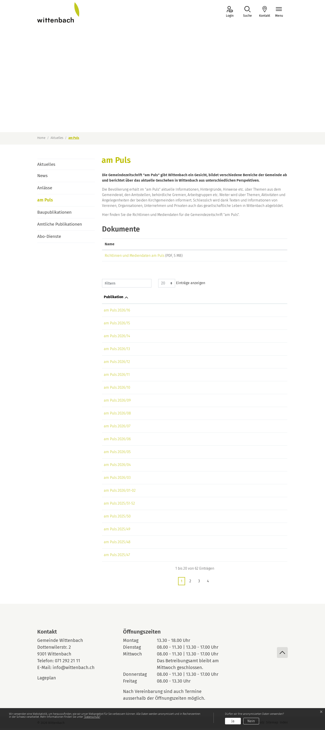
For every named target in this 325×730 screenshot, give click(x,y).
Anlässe (44, 187)
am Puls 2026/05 (117, 453)
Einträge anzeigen (181, 285)
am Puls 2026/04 (117, 466)
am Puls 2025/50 (117, 518)
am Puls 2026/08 (117, 415)
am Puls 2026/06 (117, 440)
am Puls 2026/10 (117, 389)
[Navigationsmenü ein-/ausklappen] (279, 12)
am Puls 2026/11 (117, 376)
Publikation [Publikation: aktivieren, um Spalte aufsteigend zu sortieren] (113, 298)
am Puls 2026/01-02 (120, 492)
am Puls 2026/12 (117, 363)
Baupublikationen (54, 212)
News (42, 175)
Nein (251, 721)
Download (267, 256)
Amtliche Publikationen (59, 224)
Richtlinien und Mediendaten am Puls (134, 255)
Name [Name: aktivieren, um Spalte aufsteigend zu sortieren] (109, 244)
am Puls (50, 201)
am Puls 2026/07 (117, 428)
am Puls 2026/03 (117, 479)
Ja (232, 721)
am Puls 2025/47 (117, 556)
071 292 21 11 (67, 662)
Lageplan (50, 679)
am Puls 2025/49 (117, 531)
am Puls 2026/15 (117, 325)
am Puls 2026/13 (117, 350)
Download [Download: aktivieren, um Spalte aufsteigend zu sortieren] (257, 244)
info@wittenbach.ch (74, 669)
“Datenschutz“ (92, 716)
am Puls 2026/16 (117, 312)
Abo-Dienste (49, 236)
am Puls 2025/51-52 (119, 505)
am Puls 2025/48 (117, 543)
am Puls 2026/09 (117, 402)
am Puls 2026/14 (117, 337)
